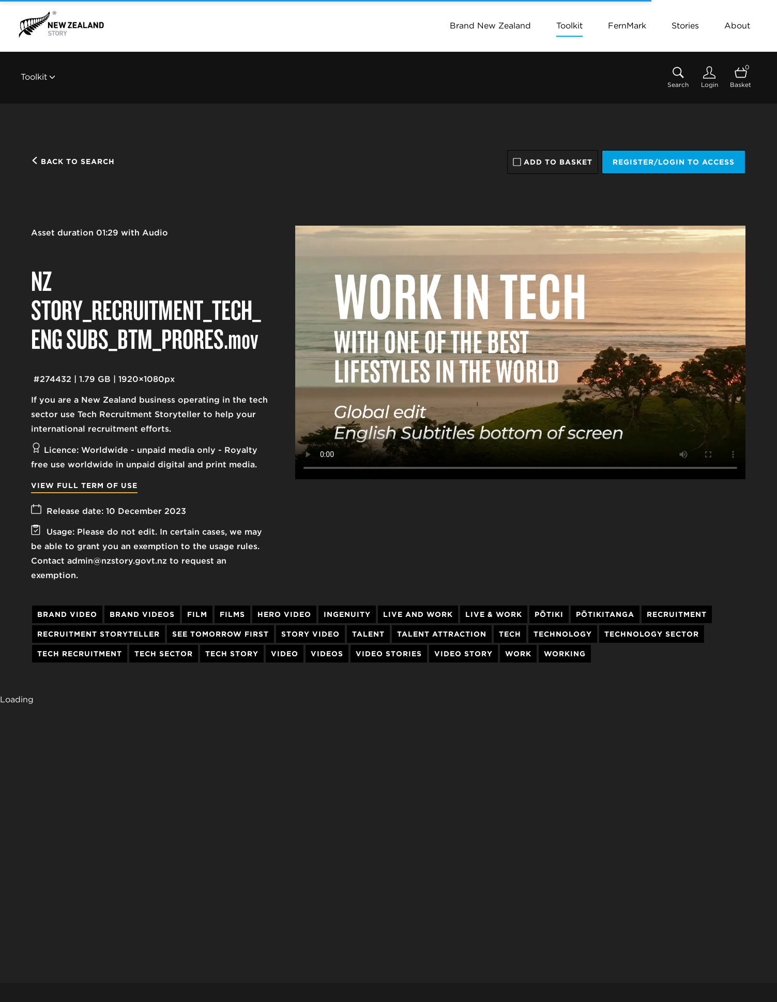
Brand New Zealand (490, 26)
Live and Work (418, 614)
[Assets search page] (678, 77)
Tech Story (231, 654)
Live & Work (493, 614)
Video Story (463, 654)
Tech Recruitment (79, 654)
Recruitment (677, 614)
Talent (368, 634)
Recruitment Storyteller (98, 634)
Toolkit (569, 26)
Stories (685, 26)
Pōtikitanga (605, 614)
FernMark (627, 26)
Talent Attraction (441, 634)
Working (565, 654)
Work (518, 654)
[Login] (709, 77)
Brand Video (67, 614)
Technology (563, 634)
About (737, 26)
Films (232, 614)
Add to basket (552, 162)
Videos (327, 654)
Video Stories (389, 654)
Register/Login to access (674, 162)
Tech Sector (163, 654)
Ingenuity (347, 614)
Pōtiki (549, 614)
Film (197, 614)
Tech (510, 634)
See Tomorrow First (220, 634)
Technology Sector (651, 634)
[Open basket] (740, 77)
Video (284, 654)
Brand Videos (142, 614)
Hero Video (284, 614)
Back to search (73, 161)
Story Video (310, 634)
